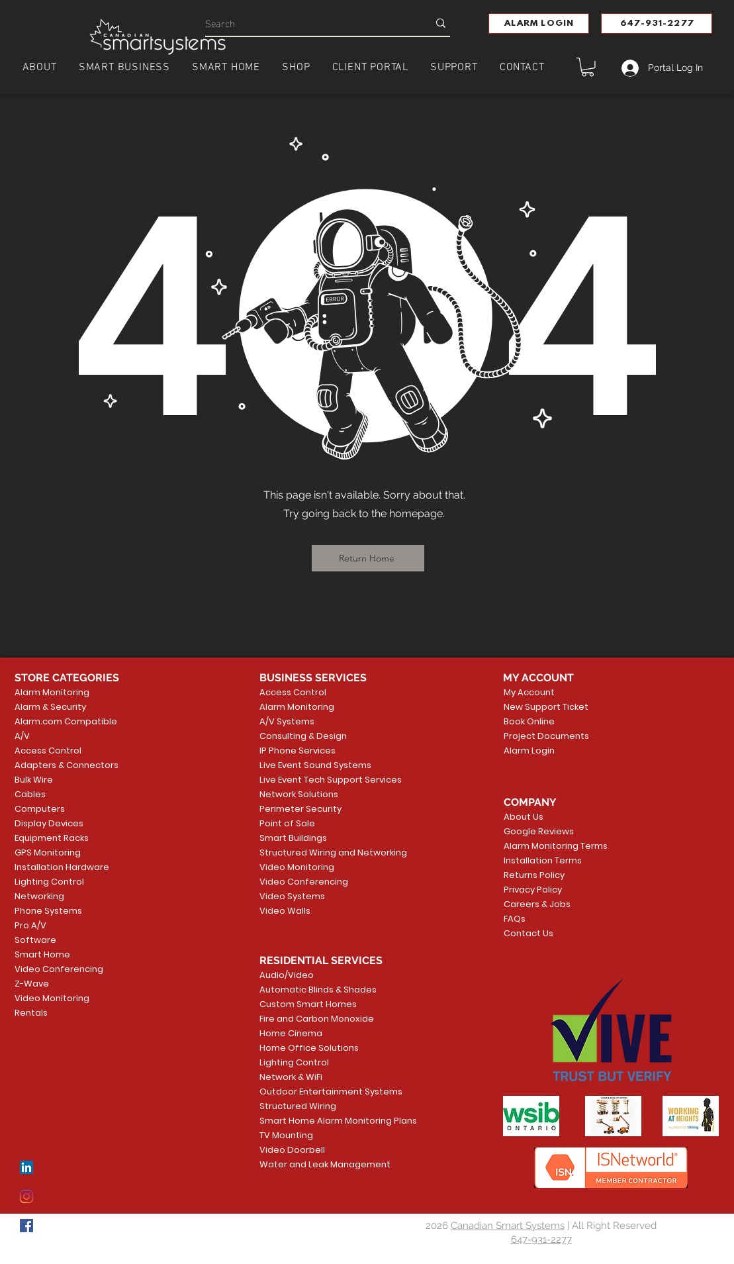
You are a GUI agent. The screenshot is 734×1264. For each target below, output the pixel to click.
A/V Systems (286, 721)
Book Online (529, 721)
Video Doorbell (292, 1149)
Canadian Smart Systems (508, 1226)
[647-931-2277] (656, 23)
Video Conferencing (59, 969)
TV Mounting (286, 1135)
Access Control (48, 750)
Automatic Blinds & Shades (310, 989)
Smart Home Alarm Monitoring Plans (310, 1120)
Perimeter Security (300, 808)
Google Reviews (539, 831)
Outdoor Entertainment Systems (310, 1091)
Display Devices (49, 823)
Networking (39, 896)
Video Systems (292, 896)
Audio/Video (286, 975)
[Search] (306, 23)
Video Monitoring (52, 998)
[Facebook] (26, 1225)
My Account (529, 692)
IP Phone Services (297, 750)
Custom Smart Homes (308, 1004)
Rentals (31, 1012)
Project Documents (544, 736)
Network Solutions (298, 794)
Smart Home (42, 954)
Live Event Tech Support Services (310, 779)
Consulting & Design (303, 736)
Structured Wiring (297, 1106)
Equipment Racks (52, 838)
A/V (22, 736)
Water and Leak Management (310, 1164)
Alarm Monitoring (52, 692)
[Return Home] (368, 558)
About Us (523, 816)
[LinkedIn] (26, 1167)
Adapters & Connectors (66, 765)
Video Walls (284, 910)
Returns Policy (534, 875)
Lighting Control (49, 881)
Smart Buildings (293, 838)
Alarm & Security (50, 707)
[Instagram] (26, 1196)
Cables (30, 794)
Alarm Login (529, 750)
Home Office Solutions (309, 1048)
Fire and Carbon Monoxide (310, 1018)
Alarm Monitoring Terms (545, 846)
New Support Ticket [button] (544, 707)
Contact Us (528, 933)
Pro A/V (30, 925)
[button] (538, 23)
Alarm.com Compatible (66, 721)
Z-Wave (32, 983)
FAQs (515, 918)
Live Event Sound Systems (310, 765)
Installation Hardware (62, 867)
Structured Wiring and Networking (310, 852)
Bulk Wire (34, 779)
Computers (40, 808)
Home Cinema (290, 1033)
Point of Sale (287, 823)
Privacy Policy (533, 889)
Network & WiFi (290, 1077)
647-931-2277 (541, 1239)
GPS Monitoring (48, 852)
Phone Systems (48, 910)
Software (35, 940)
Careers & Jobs (537, 904)
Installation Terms (543, 860)
